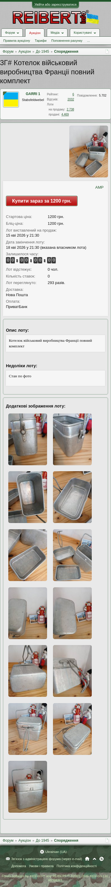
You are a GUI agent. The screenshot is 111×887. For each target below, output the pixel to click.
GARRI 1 (33, 94)
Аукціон (34, 33)
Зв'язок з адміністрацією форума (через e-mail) (46, 859)
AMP (99, 187)
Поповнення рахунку (66, 40)
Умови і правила (41, 866)
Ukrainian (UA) (56, 852)
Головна (87, 859)
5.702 (103, 95)
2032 (70, 99)
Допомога (18, 866)
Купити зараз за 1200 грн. (41, 200)
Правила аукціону (16, 40)
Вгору (94, 859)
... (88, 40)
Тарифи (40, 40)
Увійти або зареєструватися (56, 4)
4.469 (65, 114)
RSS (101, 859)
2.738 (70, 109)
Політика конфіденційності (76, 866)
